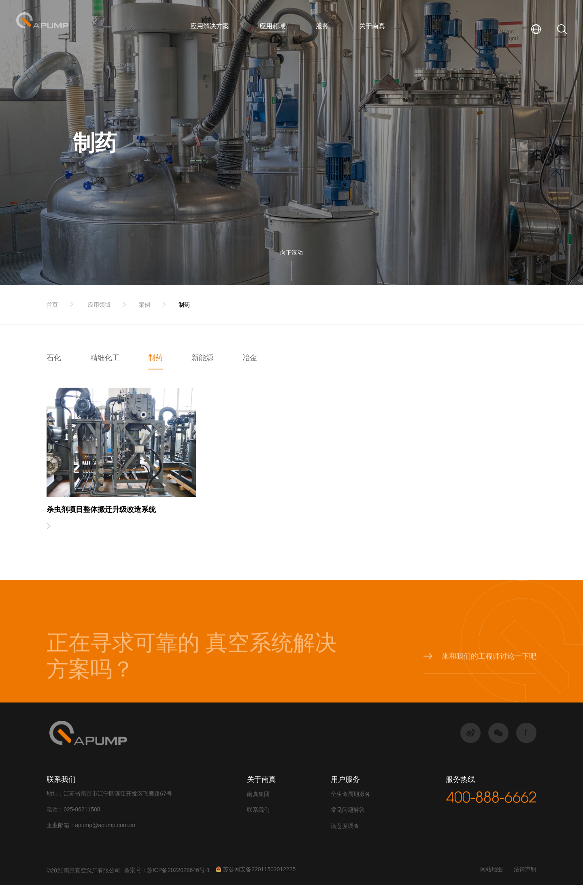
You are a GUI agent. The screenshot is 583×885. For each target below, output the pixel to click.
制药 (184, 304)
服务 (322, 26)
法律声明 (525, 869)
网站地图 (491, 869)
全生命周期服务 (350, 794)
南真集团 (258, 794)
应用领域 (272, 26)
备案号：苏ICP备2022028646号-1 (167, 870)
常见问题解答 (348, 809)
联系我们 (258, 809)
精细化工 (104, 358)
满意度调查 (345, 826)
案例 (144, 304)
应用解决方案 (209, 26)
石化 (54, 358)
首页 (52, 304)
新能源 (202, 358)
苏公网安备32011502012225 (255, 869)
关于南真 (372, 26)
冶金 (250, 358)
